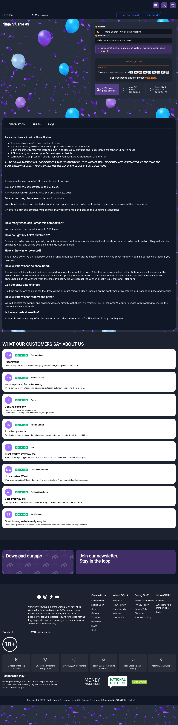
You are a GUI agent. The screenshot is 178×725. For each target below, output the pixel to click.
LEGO (94, 626)
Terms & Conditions (144, 600)
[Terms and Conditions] (132, 659)
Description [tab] (16, 124)
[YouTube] (57, 597)
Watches (95, 617)
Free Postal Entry (143, 617)
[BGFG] (103, 659)
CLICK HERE (99, 165)
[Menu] (156, 5)
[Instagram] (45, 597)
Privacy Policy (142, 605)
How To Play (119, 605)
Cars (93, 609)
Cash (93, 630)
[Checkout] (173, 5)
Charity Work (119, 617)
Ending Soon (97, 605)
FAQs (158, 612)
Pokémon (96, 621)
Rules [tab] (36, 124)
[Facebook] (151, 15)
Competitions (97, 600)
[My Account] (164, 5)
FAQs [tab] (51, 124)
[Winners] (16, 659)
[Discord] (128, 15)
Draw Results (119, 609)
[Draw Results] (74, 659)
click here (150, 77)
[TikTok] (51, 597)
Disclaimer (140, 613)
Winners (117, 613)
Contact (160, 600)
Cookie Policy (142, 609)
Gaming (95, 613)
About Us (117, 600)
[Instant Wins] (161, 659)
